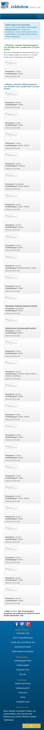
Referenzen (23, 693)
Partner (23, 697)
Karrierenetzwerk (22, 707)
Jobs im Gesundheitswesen (23, 638)
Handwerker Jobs (22, 633)
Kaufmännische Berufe (23, 647)
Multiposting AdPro (23, 688)
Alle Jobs (22, 674)
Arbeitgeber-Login (22, 702)
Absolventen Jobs (22, 670)
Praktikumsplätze (23, 665)
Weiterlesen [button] (9, 720)
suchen (14, 611)
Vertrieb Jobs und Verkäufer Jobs (23, 642)
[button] (12, 726)
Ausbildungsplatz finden (23, 661)
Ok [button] (31, 726)
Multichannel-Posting (23, 683)
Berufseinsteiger (22, 657)
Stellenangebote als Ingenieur (23, 651)
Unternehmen (22, 680)
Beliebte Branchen (22, 630)
